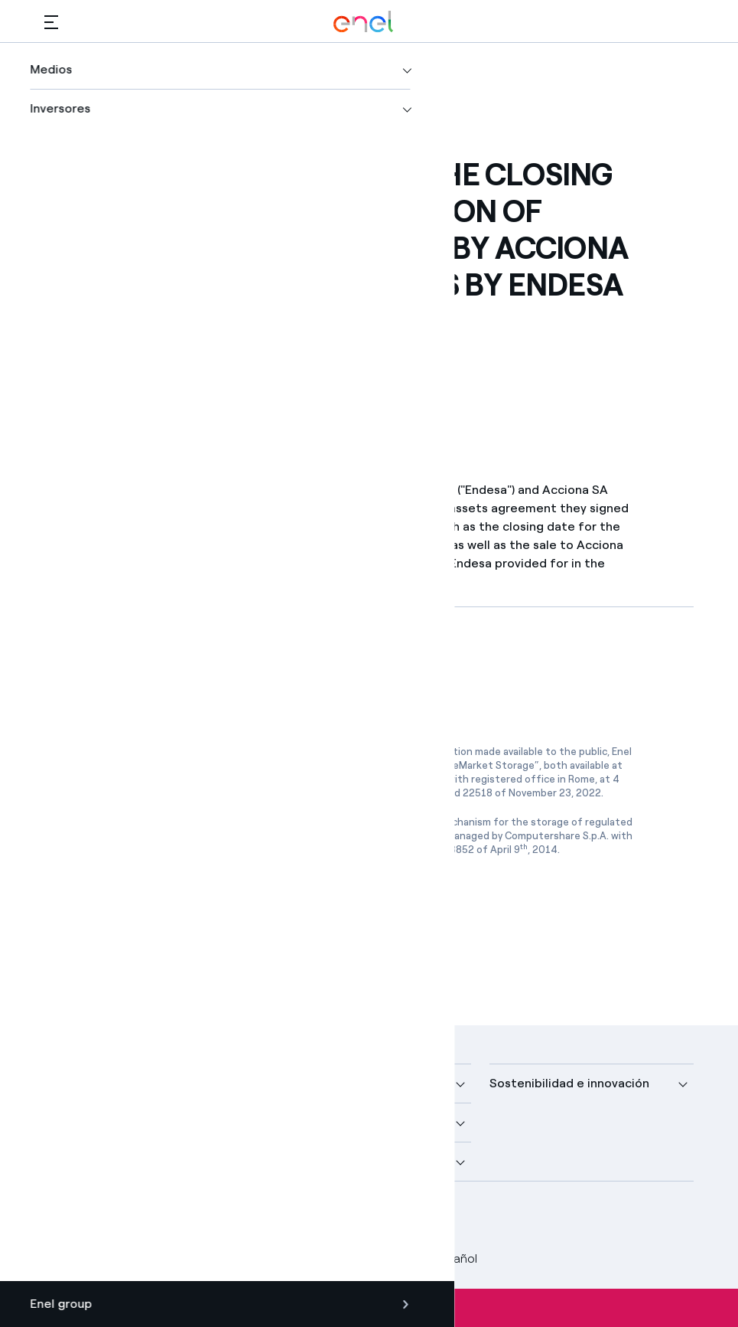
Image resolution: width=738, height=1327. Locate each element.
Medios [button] (288, 1083)
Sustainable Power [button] (321, 1122)
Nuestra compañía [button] (97, 1083)
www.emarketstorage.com (224, 779)
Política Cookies (259, 1258)
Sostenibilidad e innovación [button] (569, 1083)
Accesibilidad (357, 1258)
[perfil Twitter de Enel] (96, 1218)
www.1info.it (411, 836)
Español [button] (444, 1259)
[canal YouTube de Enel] (165, 1218)
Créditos (68, 1258)
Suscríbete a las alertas (369, 1307)
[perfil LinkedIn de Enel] (130, 1218)
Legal (125, 1258)
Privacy (177, 1258)
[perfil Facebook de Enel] (61, 1218)
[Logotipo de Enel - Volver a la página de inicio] (363, 22)
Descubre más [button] (85, 1122)
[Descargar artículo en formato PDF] (183, 673)
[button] (51, 22)
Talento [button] (290, 1161)
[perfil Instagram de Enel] (199, 1218)
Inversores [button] (74, 1161)
